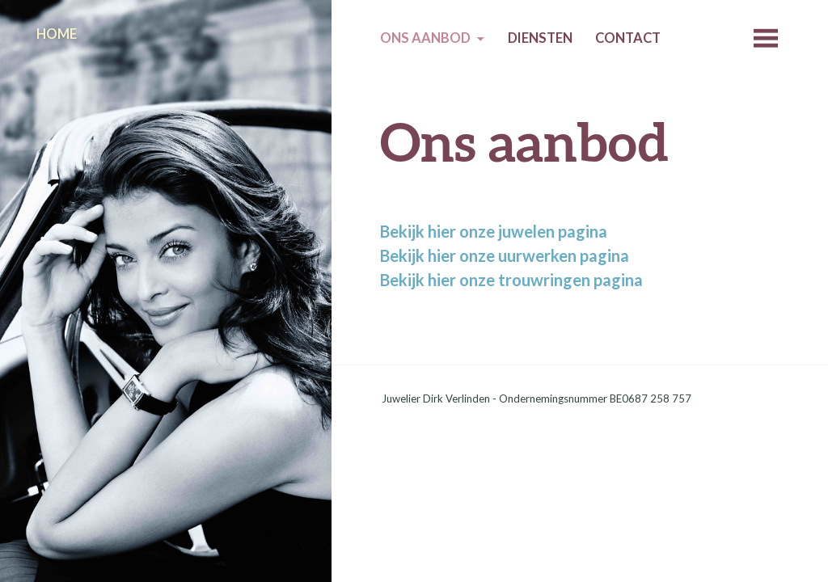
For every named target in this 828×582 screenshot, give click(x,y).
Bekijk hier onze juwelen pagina (493, 231)
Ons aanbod (425, 38)
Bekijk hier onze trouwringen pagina (511, 279)
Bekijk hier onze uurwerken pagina (504, 255)
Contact (628, 38)
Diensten (540, 38)
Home (56, 34)
